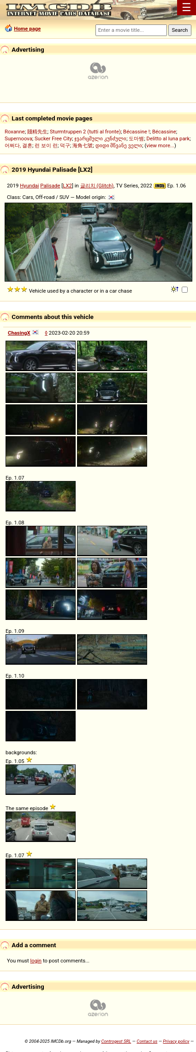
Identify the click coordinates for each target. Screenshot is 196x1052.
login (36, 960)
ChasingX (19, 333)
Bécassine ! (136, 131)
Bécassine (164, 131)
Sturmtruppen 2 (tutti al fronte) (85, 131)
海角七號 (82, 145)
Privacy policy (176, 1041)
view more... (160, 145)
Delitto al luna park (168, 138)
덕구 (65, 145)
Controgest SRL (116, 1041)
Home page (27, 28)
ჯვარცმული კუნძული (100, 138)
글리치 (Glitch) (97, 185)
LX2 (67, 185)
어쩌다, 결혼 (18, 145)
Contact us (147, 1041)
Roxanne (15, 131)
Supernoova (18, 138)
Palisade (50, 185)
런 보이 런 (46, 145)
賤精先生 (37, 131)
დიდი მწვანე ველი (119, 145)
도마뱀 (136, 138)
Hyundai (29, 185)
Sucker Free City (53, 138)
